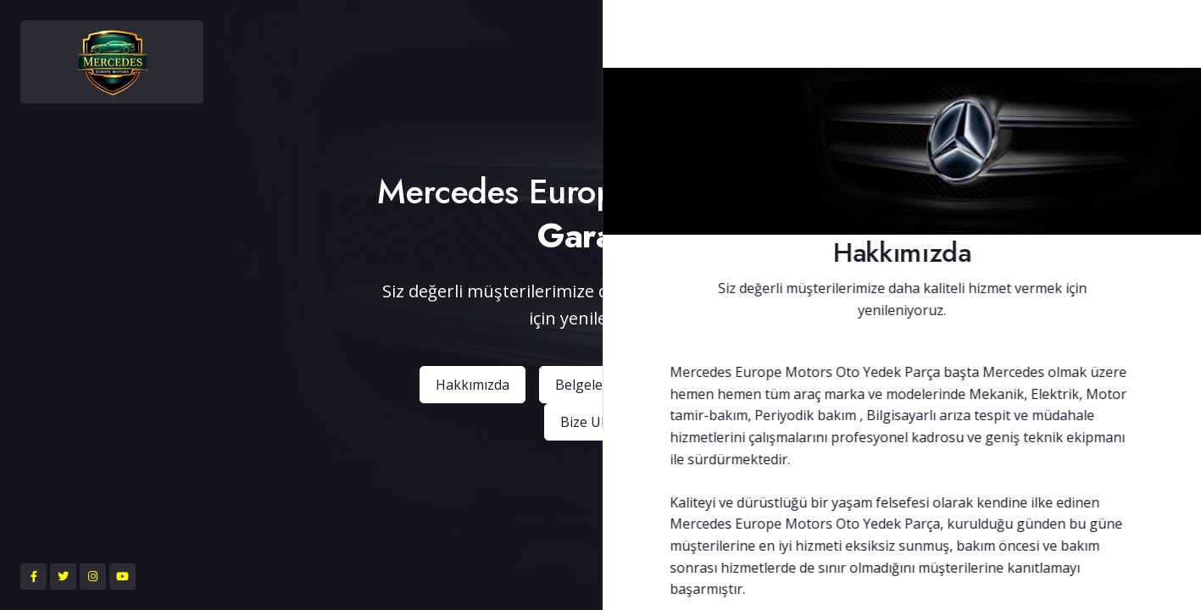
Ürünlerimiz (717, 384)
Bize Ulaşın (595, 422)
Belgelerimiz (594, 384)
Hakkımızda (472, 384)
